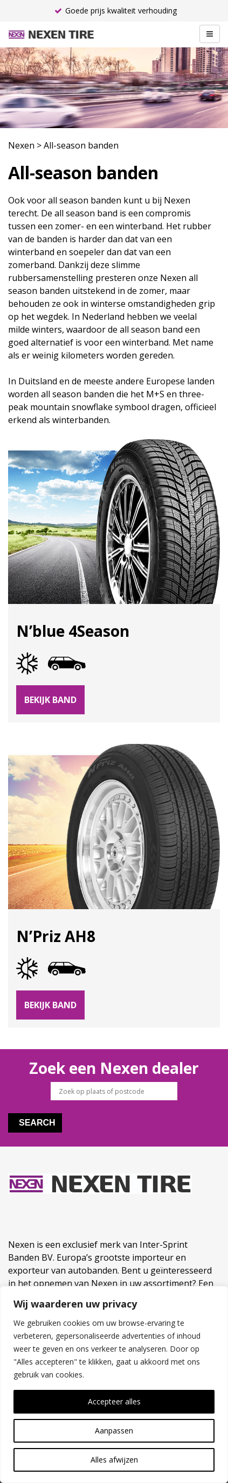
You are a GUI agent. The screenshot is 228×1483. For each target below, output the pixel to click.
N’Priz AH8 (55, 936)
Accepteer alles (114, 1401)
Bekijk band (50, 700)
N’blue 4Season (72, 631)
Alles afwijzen (114, 1459)
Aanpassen (114, 1430)
